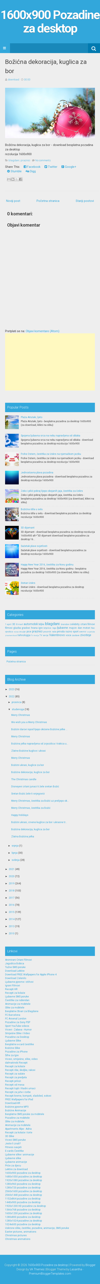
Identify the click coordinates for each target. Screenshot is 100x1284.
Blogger (91, 1265)
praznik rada (49, 631)
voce (68, 635)
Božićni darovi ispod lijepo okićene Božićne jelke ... (39, 729)
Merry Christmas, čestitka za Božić (30, 808)
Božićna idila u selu (32, 509)
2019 (11, 883)
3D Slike (9, 1136)
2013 (11, 926)
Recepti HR (11, 989)
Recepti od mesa (14, 1084)
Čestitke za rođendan (17, 1000)
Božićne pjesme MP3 (17, 1106)
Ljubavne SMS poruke (17, 996)
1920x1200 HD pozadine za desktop (25, 1206)
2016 (11, 904)
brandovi (65, 624)
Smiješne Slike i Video (17, 1033)
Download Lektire (14, 970)
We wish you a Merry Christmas (29, 722)
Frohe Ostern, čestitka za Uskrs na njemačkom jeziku (51, 454)
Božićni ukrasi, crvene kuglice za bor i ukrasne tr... (39, 822)
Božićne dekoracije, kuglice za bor (30, 772)
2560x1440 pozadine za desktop (23, 1195)
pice (29, 631)
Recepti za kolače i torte (18, 1132)
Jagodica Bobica (14, 963)
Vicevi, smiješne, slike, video (21, 1059)
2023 (11, 689)
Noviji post (13, 201)
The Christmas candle (23, 779)
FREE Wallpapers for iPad (19, 1099)
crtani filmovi (87, 624)
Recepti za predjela (16, 1077)
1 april (8, 624)
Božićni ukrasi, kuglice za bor (27, 765)
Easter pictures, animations (20, 1231)
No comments (43, 160)
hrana (34, 627)
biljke (41, 624)
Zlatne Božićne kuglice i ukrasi (28, 750)
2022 (11, 696)
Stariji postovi (85, 201)
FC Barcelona (12, 1015)
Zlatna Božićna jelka (22, 836)
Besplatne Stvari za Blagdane (21, 1011)
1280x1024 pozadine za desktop (23, 1220)
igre (40, 627)
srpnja (15, 845)
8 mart (19, 624)
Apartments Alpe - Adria (18, 1128)
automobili (31, 624)
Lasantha (76, 1269)
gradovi (26, 627)
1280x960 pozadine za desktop (22, 1184)
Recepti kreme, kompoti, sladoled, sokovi (28, 1095)
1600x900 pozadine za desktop (22, 1173)
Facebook (32, 167)
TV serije (44, 635)
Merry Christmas (20, 715)
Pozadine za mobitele (17, 1117)
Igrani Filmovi (12, 985)
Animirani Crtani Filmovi (18, 959)
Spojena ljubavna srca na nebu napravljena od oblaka (50, 435)
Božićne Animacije (15, 1110)
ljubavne (62, 628)
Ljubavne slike (13, 1158)
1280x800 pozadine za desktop (22, 1217)
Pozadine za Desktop (17, 1037)
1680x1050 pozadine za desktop (23, 1176)
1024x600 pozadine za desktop (22, 1224)
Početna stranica (48, 201)
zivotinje (85, 635)
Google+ (68, 167)
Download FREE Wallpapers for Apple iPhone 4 (31, 974)
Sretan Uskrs (28, 583)
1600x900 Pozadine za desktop (50, 22)
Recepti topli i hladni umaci (20, 1088)
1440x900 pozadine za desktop (22, 1202)
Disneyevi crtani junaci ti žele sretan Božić (35, 786)
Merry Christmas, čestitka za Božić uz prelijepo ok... (40, 800)
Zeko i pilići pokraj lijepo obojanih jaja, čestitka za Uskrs (52, 491)
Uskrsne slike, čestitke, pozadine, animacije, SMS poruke (37, 1228)
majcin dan (75, 627)
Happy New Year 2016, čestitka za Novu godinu (47, 564)
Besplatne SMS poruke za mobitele (24, 1114)
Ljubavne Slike (13, 1040)
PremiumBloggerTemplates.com (50, 1273)
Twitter (50, 167)
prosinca (16, 702)
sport (76, 631)
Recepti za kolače (15, 992)
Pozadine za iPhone (16, 1051)
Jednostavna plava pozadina (37, 472)
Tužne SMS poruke (15, 967)
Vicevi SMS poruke (15, 1139)
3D (13, 624)
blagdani (14, 160)
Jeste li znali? (13, 1143)
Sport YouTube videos (17, 1026)
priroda (61, 631)
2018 (11, 890)
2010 (11, 933)
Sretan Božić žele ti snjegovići (28, 793)
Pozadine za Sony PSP (17, 1022)
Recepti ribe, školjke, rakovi (20, 1070)
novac (16, 632)
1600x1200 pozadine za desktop (23, 1213)
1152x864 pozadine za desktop (22, 1198)
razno (69, 631)
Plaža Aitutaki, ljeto (31, 417)
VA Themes (37, 1269)
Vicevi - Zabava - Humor (18, 1029)
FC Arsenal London (15, 1018)
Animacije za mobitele (17, 1003)
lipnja (15, 852)
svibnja (16, 860)
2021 (11, 869)
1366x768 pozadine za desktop (22, 1209)
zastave (76, 635)
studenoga (18, 709)
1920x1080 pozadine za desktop (23, 1180)
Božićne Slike (12, 1048)
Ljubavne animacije (16, 1161)
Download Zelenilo (15, 978)
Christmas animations (17, 1239)
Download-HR (12, 1103)
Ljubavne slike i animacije (19, 1154)
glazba (17, 627)
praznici (25, 160)
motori (86, 627)
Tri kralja (35, 635)
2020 (11, 876)
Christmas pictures (16, 1235)
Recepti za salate (15, 1073)
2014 (11, 919)
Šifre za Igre (12, 1055)
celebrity (75, 624)
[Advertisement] (50, 362)
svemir (82, 631)
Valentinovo (57, 635)
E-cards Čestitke (14, 1150)
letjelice (47, 628)
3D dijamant (27, 527)
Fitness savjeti (13, 1147)
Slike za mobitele (14, 1007)
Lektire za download (16, 1169)
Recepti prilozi (13, 1081)
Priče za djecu (13, 1165)
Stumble (14, 171)
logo (54, 628)
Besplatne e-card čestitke (19, 1044)
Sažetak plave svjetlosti (34, 546)
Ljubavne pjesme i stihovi (19, 981)
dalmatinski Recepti (16, 1062)
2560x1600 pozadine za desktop (23, 1191)
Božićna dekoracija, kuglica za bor (30, 829)
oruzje (22, 631)
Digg (31, 171)
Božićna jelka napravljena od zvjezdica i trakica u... (39, 743)
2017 (11, 897)
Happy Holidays (19, 815)
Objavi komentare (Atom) (42, 331)
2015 (11, 912)
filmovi (8, 627)
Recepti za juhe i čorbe (18, 1092)
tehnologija (24, 635)
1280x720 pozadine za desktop (22, 1187)
